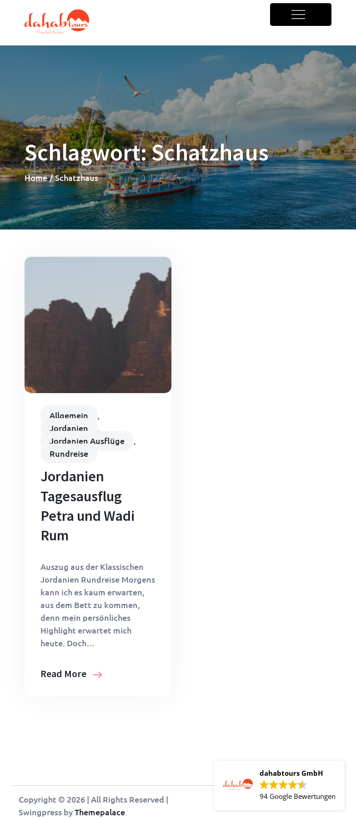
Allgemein (69, 415)
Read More (71, 673)
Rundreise (69, 453)
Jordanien (69, 428)
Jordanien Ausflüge (87, 440)
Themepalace (100, 812)
